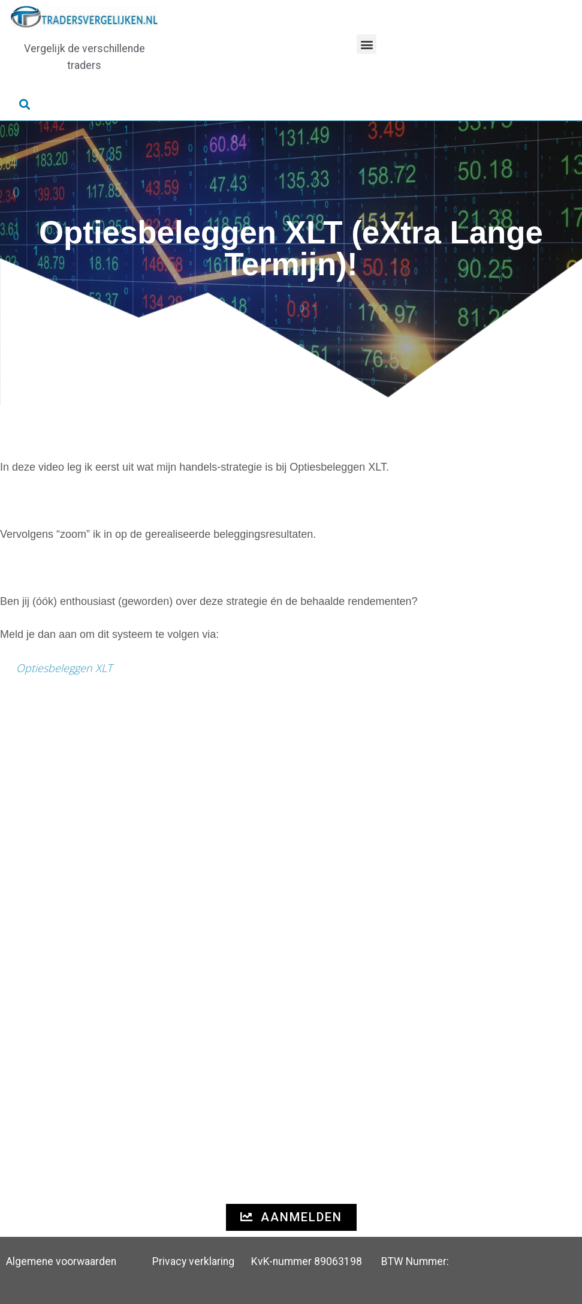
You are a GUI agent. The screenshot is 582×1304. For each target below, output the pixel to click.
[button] (366, 44)
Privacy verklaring (193, 1261)
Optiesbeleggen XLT (64, 668)
